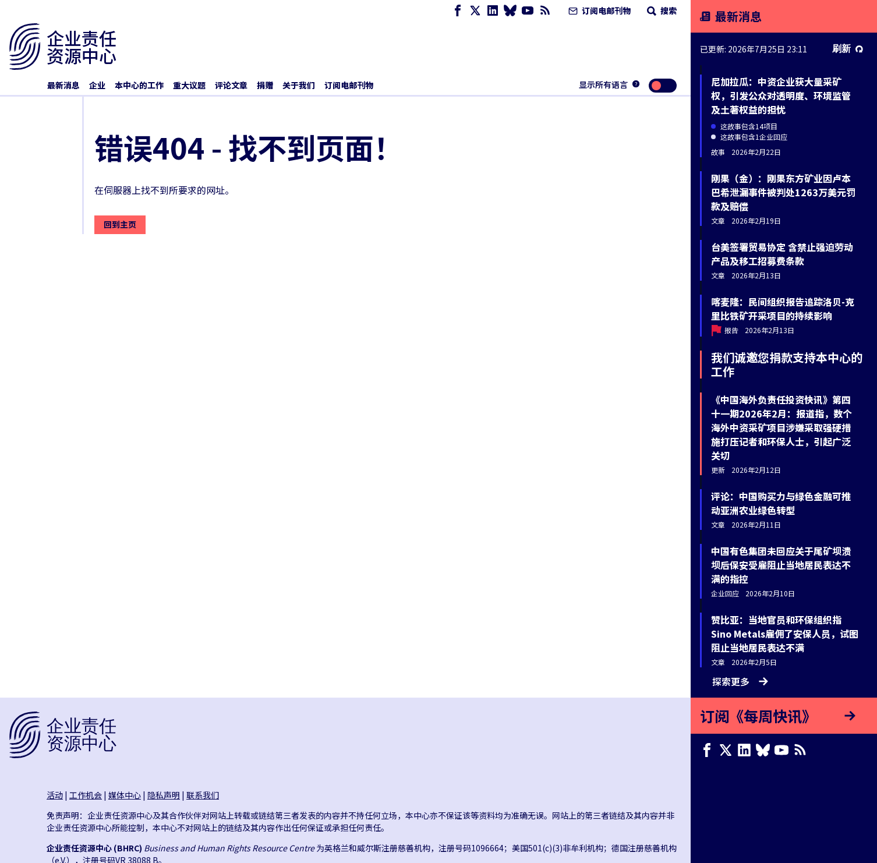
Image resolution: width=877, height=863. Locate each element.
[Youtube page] (528, 11)
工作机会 (85, 795)
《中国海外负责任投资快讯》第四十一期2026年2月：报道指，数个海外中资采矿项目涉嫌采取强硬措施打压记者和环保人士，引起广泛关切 (781, 427)
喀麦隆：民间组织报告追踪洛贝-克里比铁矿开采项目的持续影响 (782, 309)
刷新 (847, 49)
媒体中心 (124, 795)
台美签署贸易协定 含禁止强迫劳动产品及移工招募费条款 (782, 254)
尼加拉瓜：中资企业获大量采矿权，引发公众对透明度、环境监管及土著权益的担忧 (781, 95)
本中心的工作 (139, 85)
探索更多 (740, 681)
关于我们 (298, 85)
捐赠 (265, 85)
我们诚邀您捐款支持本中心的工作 (786, 364)
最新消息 (63, 85)
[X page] (475, 11)
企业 (97, 85)
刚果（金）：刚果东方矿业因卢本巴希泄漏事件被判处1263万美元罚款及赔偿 (783, 192)
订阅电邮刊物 (598, 10)
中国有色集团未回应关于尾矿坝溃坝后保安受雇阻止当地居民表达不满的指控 (781, 565)
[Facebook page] (458, 11)
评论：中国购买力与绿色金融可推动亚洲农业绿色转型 (781, 503)
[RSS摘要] (545, 11)
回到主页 (120, 224)
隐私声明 (163, 795)
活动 (55, 795)
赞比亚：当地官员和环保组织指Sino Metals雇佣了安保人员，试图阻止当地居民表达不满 (784, 634)
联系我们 (202, 795)
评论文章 (231, 85)
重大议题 (189, 85)
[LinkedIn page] (493, 11)
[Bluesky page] (510, 11)
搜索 (661, 10)
